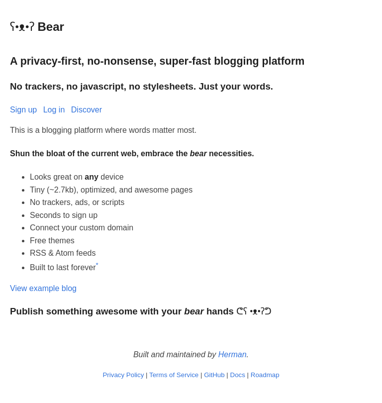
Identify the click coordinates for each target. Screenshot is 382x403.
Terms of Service (173, 375)
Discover (86, 109)
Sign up (23, 109)
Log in (54, 109)
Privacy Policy (123, 375)
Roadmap (265, 375)
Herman (232, 354)
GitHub (214, 375)
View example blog (43, 288)
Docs (237, 375)
